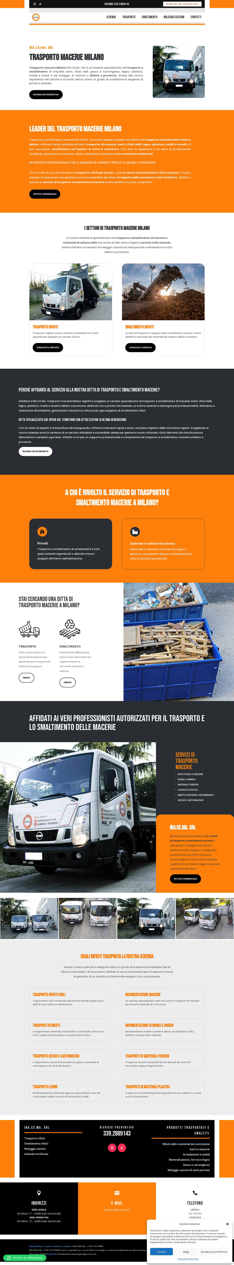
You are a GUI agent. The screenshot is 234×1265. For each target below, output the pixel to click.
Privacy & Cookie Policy (188, 1259)
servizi (68, 685)
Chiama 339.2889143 (116, 4)
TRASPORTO (128, 17)
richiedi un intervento (35, 454)
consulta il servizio (48, 350)
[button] (227, 1224)
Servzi (26, 680)
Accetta (161, 1251)
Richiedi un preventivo (46, 97)
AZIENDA (111, 17)
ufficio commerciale (44, 197)
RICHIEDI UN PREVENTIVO (182, 4)
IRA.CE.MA (81, 143)
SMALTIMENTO (149, 17)
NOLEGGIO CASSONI (174, 17)
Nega (186, 1251)
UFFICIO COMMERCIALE (185, 882)
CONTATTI (196, 17)
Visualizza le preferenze (214, 1251)
